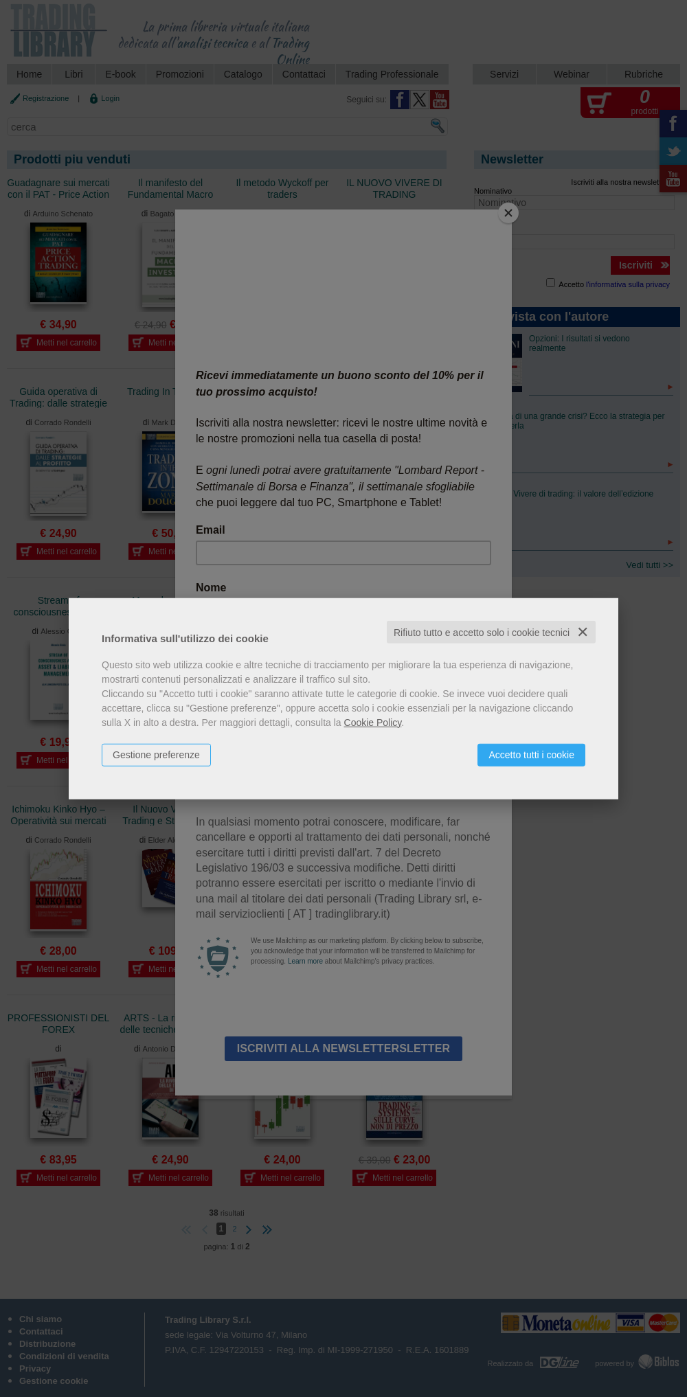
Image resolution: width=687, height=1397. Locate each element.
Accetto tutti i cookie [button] (531, 754)
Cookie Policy (373, 721)
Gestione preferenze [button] (156, 754)
